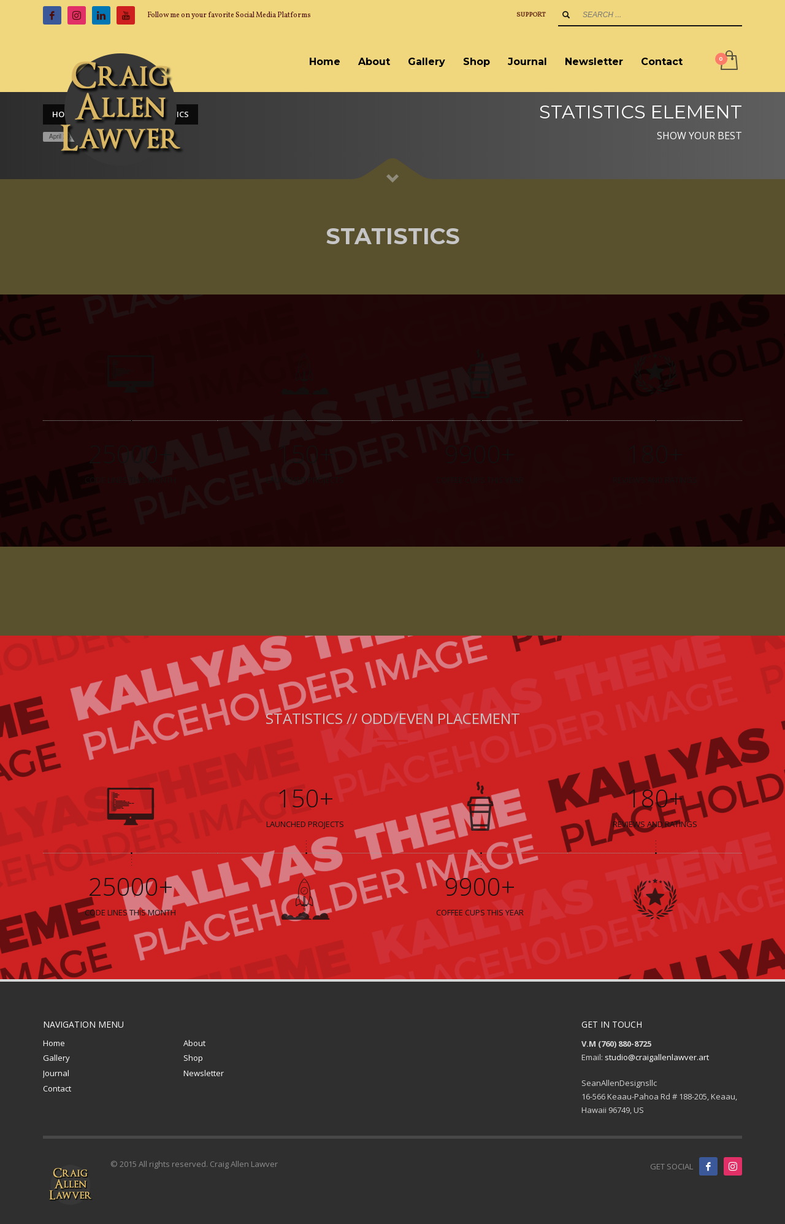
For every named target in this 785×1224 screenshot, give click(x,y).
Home (54, 1043)
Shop (193, 1057)
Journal (56, 1073)
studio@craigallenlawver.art (657, 1057)
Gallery (56, 1057)
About (194, 1043)
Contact (57, 1088)
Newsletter (203, 1073)
